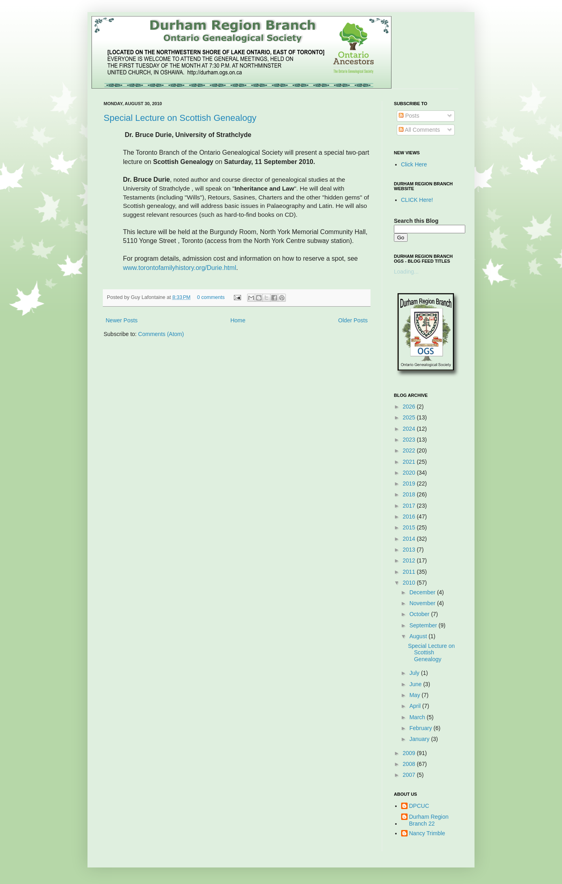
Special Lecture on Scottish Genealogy (180, 118)
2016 (410, 516)
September (423, 625)
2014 (410, 538)
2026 (410, 406)
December (423, 592)
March (418, 717)
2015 (410, 527)
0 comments (211, 297)
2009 (410, 753)
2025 (410, 417)
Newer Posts (121, 320)
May (415, 695)
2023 (410, 439)
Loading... (406, 271)
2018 (410, 494)
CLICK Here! (417, 200)
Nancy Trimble (427, 833)
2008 (410, 764)
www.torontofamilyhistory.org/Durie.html (179, 267)
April (415, 706)
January (420, 739)
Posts (409, 115)
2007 (410, 775)
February (421, 728)
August (418, 636)
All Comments (419, 130)
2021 (410, 462)
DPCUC (419, 806)
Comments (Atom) (161, 334)
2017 (410, 505)
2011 (410, 572)
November (423, 603)
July (415, 673)
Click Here (414, 164)
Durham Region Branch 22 (429, 820)
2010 (410, 582)
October (420, 614)
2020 (410, 472)
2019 (410, 483)
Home (237, 320)
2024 (410, 428)
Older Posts (353, 320)
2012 (410, 560)
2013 (410, 549)
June (416, 684)
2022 (410, 450)
